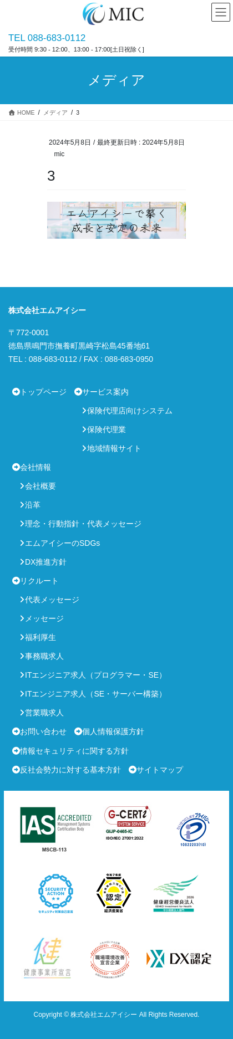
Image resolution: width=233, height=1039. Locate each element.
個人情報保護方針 (113, 731)
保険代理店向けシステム (130, 410)
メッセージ (44, 618)
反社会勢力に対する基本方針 (70, 769)
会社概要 (40, 486)
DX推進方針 (46, 561)
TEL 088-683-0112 (46, 38)
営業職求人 (44, 712)
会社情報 (35, 467)
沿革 (32, 504)
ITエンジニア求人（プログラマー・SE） (95, 675)
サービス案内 (105, 391)
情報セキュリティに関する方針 (74, 750)
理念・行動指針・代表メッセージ (83, 523)
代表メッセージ (52, 599)
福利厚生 (40, 637)
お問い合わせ (43, 731)
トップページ (43, 391)
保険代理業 (106, 429)
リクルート (39, 580)
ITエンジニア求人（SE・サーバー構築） (95, 693)
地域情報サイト (114, 448)
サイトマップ (159, 769)
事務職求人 (44, 656)
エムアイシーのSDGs (62, 543)
